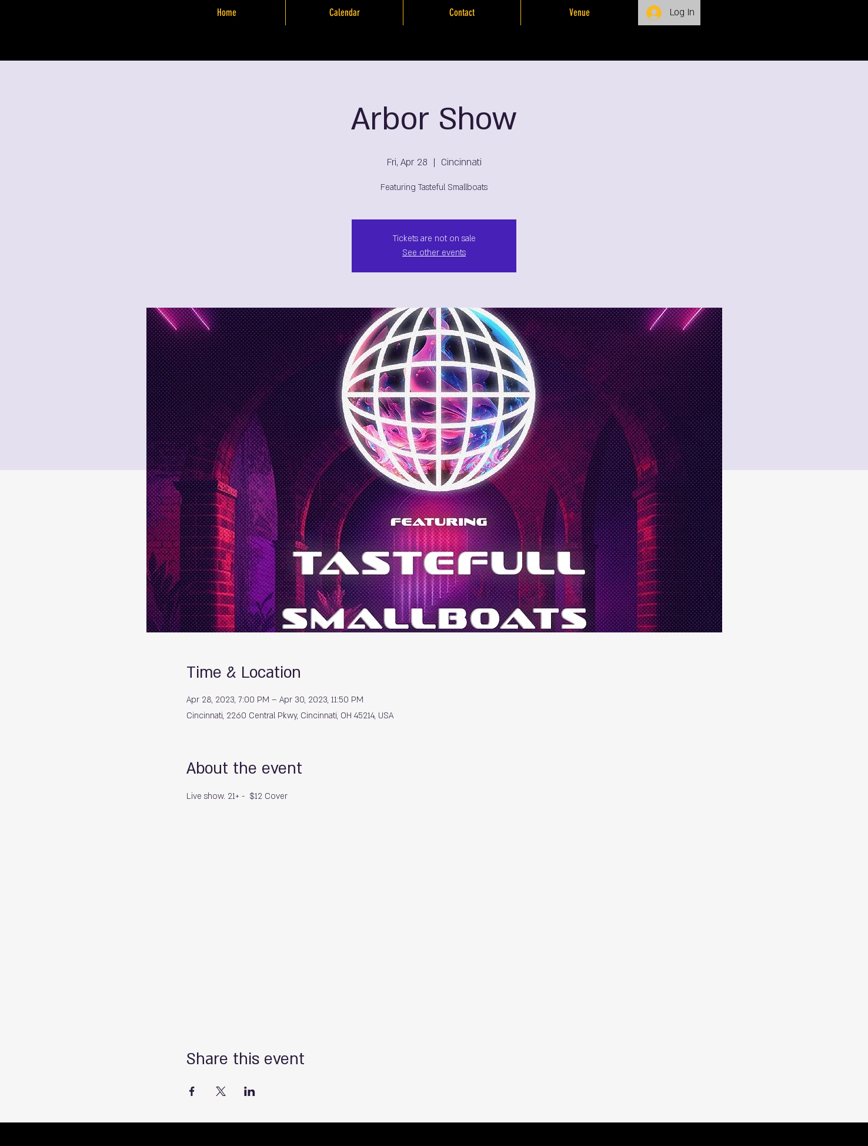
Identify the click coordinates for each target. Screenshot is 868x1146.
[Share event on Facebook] (192, 1091)
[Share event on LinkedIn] (249, 1091)
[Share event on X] (220, 1091)
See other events (434, 252)
